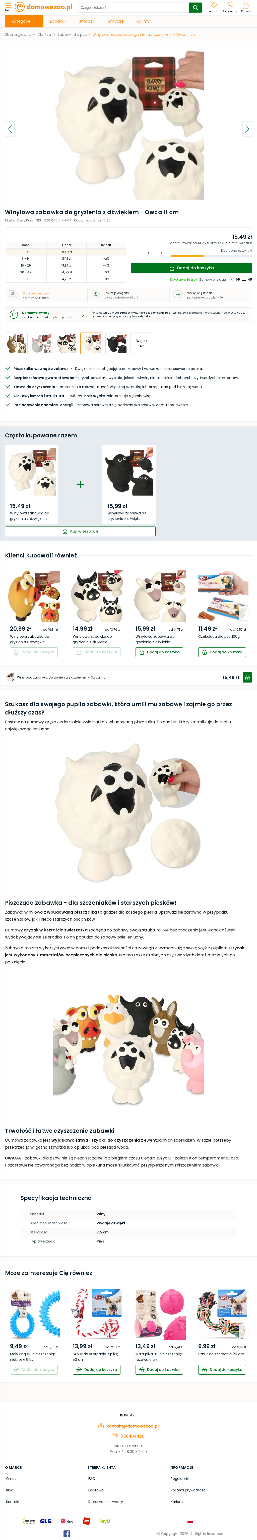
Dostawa (95, 1488)
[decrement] (161, 253)
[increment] (136, 253)
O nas (10, 1478)
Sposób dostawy (37, 293)
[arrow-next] (243, 613)
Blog (8, 1488)
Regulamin (179, 1478)
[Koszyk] (245, 7)
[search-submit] (195, 8)
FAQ (90, 1478)
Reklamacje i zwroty (104, 1499)
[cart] (80, 531)
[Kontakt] (214, 7)
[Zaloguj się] (230, 7)
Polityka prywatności (187, 1488)
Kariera (176, 1499)
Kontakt (12, 1499)
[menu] (10, 8)
